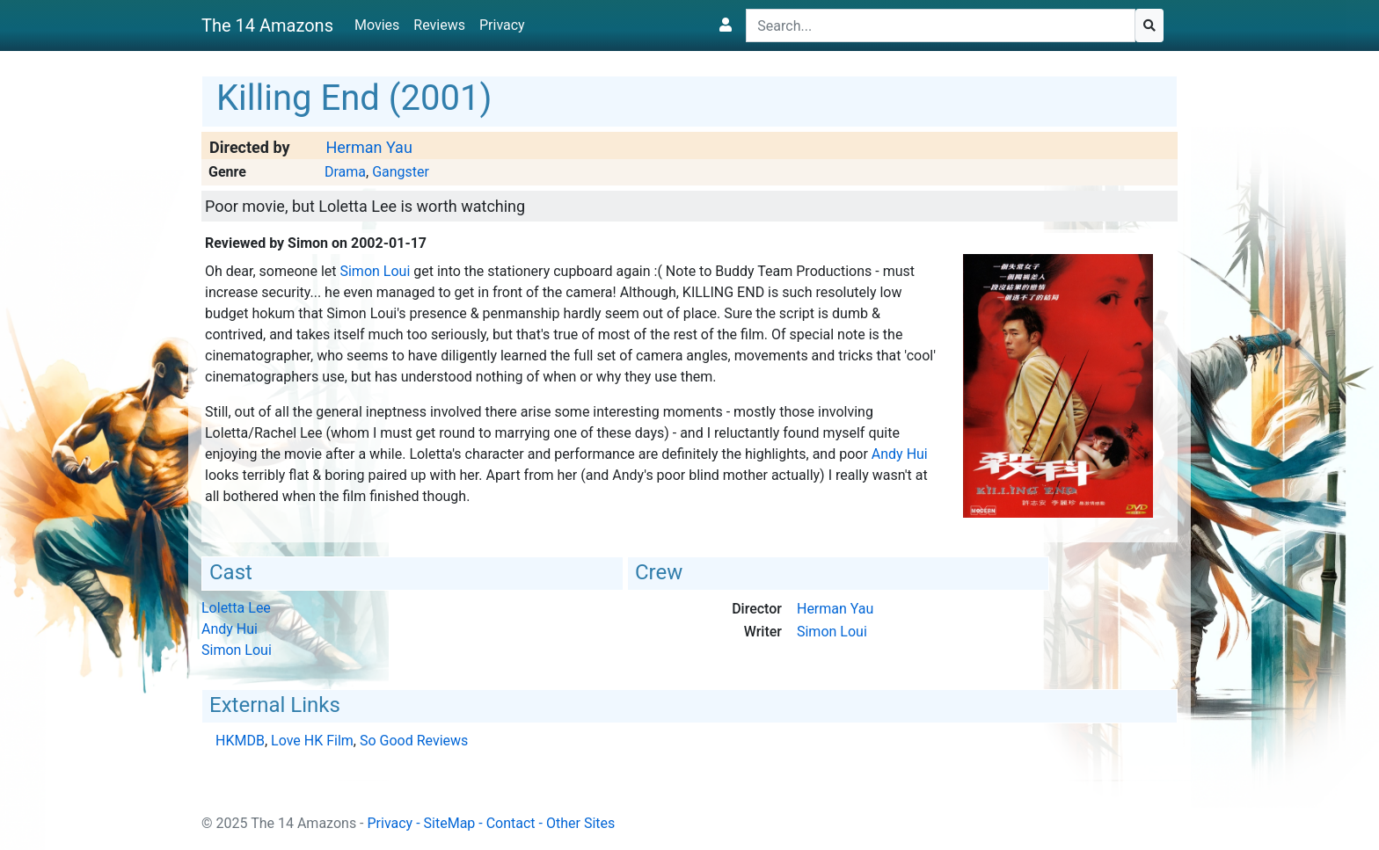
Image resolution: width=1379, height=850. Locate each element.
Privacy (502, 25)
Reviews (439, 25)
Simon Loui (374, 271)
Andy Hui (900, 454)
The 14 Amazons (267, 25)
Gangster (400, 171)
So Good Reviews (414, 740)
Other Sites (580, 823)
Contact (511, 823)
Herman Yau (368, 147)
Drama (345, 171)
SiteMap (450, 823)
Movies (376, 25)
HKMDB (240, 740)
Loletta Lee (236, 607)
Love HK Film (312, 740)
